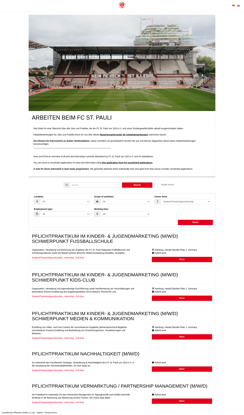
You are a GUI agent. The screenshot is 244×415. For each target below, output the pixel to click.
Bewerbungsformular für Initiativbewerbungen (124, 134)
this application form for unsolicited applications (127, 162)
